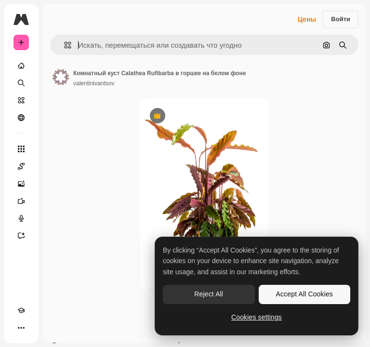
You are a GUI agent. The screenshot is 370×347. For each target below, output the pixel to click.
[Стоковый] (21, 100)
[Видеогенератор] (21, 201)
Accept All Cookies (304, 294)
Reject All (208, 294)
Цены (307, 19)
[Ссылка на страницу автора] (60, 77)
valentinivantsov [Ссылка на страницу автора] (93, 83)
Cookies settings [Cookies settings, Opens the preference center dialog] (256, 317)
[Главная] (21, 65)
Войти (340, 19)
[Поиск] (21, 83)
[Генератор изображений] (21, 183)
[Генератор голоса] (21, 218)
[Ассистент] (21, 235)
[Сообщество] (21, 117)
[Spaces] (21, 166)
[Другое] (21, 327)
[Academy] (21, 310)
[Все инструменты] (21, 149)
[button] (64, 45)
